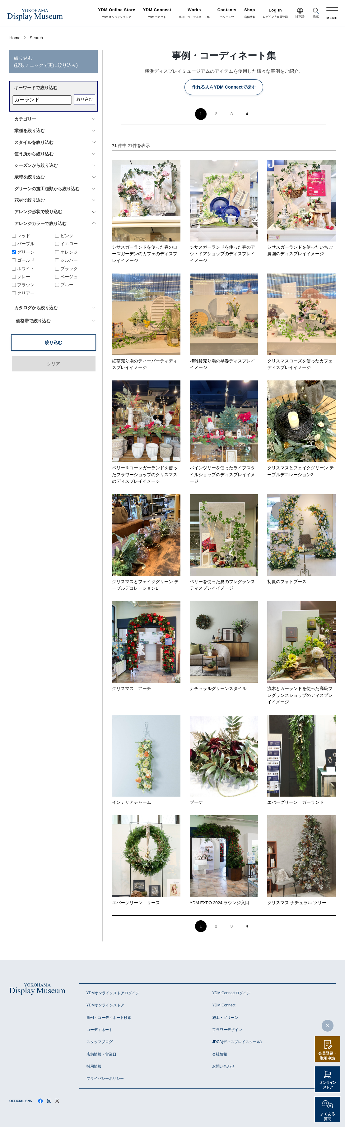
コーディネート (99, 1030)
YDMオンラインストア (105, 1005)
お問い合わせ (223, 1066)
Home (15, 37)
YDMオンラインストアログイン (113, 993)
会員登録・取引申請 (327, 1055)
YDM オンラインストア (116, 13)
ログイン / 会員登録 (275, 13)
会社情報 (219, 1054)
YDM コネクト (157, 13)
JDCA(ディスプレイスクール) (237, 1042)
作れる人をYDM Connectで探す (224, 87)
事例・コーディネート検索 (108, 1017)
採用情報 (93, 1066)
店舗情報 (249, 13)
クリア (53, 336)
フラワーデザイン (227, 1030)
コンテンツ (226, 13)
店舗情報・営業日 (101, 1054)
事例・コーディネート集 (194, 13)
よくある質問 (327, 1116)
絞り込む (85, 99)
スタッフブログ (99, 1042)
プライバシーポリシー (105, 1078)
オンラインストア (327, 1085)
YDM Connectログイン (231, 993)
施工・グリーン (225, 1017)
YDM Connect (223, 1005)
